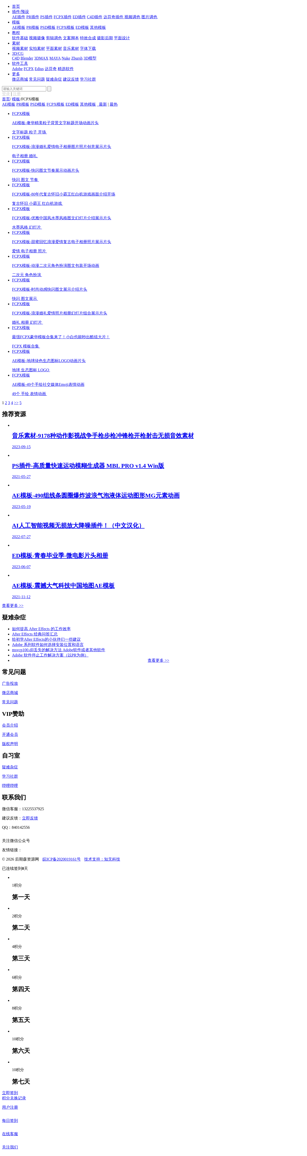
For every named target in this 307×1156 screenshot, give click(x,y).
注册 (17, 94)
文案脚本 (71, 38)
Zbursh (76, 58)
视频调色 (132, 17)
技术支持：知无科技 (102, 859)
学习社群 (88, 79)
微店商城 (20, 79)
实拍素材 (37, 48)
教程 (16, 33)
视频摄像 (37, 38)
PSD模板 (47, 27)
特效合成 (88, 38)
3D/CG (17, 53)
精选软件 (66, 69)
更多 (16, 74)
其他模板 (98, 27)
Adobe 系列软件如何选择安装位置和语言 (48, 644)
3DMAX (41, 58)
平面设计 (122, 38)
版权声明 (10, 744)
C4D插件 (94, 17)
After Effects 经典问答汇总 (35, 634)
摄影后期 (105, 38)
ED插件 (79, 17)
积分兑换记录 (14, 1098)
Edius (39, 69)
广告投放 (10, 683)
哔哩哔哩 (10, 785)
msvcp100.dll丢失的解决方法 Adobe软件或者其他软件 (58, 650)
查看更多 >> (12, 605)
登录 (6, 94)
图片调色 (149, 17)
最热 (114, 104)
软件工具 (20, 63)
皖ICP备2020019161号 (61, 859)
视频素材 (20, 48)
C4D (15, 58)
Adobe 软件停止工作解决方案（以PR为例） (50, 655)
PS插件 (46, 17)
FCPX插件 (63, 17)
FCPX (29, 69)
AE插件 (18, 17)
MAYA (55, 58)
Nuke (66, 58)
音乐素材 (71, 48)
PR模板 (32, 27)
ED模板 (82, 27)
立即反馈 (30, 818)
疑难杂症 (54, 79)
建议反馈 (71, 79)
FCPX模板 (65, 27)
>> (16, 403)
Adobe (17, 69)
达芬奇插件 (113, 17)
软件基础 (20, 38)
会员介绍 (10, 725)
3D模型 (90, 58)
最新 (103, 104)
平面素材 (54, 48)
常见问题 (37, 79)
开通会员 (10, 734)
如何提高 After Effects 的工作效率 (41, 629)
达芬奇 (51, 69)
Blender (26, 58)
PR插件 (32, 17)
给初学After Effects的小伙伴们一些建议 (46, 639)
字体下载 (88, 48)
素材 (16, 43)
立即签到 (10, 1093)
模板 (16, 22)
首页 (16, 6)
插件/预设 (20, 12)
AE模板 (18, 27)
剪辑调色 (54, 38)
